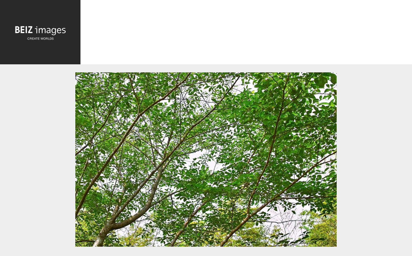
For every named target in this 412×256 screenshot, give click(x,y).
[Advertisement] (246, 34)
